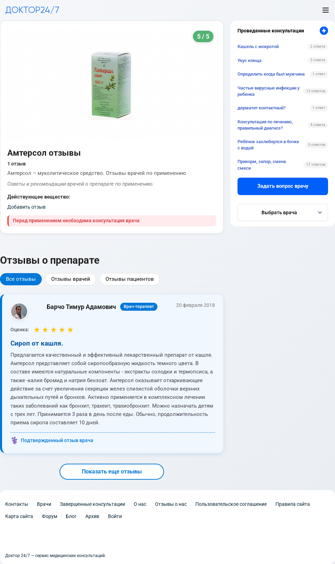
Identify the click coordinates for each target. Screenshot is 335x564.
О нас (140, 504)
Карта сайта (19, 516)
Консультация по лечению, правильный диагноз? (265, 125)
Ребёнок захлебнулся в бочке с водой (268, 144)
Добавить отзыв (26, 207)
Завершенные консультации (92, 504)
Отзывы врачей (70, 279)
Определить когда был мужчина (271, 74)
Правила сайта (292, 504)
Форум (49, 516)
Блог (71, 516)
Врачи (44, 504)
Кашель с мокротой (258, 46)
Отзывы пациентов (130, 279)
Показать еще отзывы (112, 471)
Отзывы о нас (171, 504)
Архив (92, 516)
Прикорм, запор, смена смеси (261, 164)
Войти (115, 516)
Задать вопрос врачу (283, 186)
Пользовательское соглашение (231, 504)
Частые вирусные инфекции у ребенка (268, 91)
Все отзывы (21, 279)
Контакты (16, 504)
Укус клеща (249, 60)
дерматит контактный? (261, 107)
